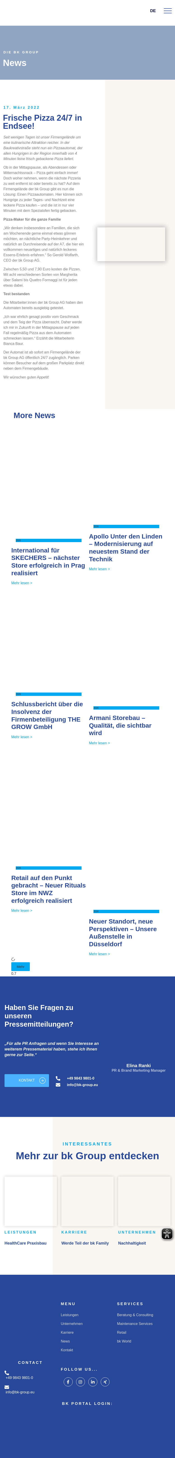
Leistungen (69, 1315)
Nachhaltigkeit (132, 1243)
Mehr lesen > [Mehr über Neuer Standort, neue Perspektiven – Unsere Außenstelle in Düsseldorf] (99, 954)
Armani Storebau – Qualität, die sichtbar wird (120, 725)
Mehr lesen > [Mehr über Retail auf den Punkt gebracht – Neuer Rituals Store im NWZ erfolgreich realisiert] (21, 910)
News (65, 1341)
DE (155, 11)
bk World (124, 1341)
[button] (20, 966)
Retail (121, 1332)
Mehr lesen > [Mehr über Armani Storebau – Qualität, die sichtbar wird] (99, 743)
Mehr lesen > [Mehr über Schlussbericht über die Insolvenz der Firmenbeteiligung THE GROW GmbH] (21, 737)
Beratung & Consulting (135, 1315)
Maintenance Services (134, 1324)
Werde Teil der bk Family (85, 1243)
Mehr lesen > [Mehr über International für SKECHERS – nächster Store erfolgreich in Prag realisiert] (21, 583)
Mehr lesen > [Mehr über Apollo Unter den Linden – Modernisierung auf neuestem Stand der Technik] (99, 569)
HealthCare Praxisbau (26, 1243)
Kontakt (67, 1350)
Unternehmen (72, 1324)
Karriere (67, 1332)
